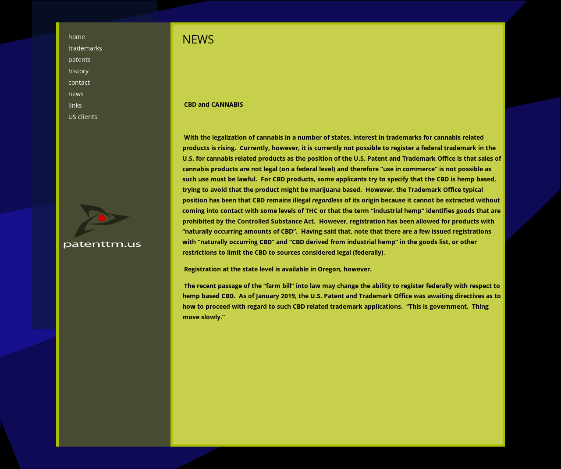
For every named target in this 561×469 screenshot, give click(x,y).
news (76, 94)
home (76, 36)
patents (79, 59)
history (78, 71)
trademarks (85, 48)
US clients (82, 116)
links (75, 105)
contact (79, 82)
